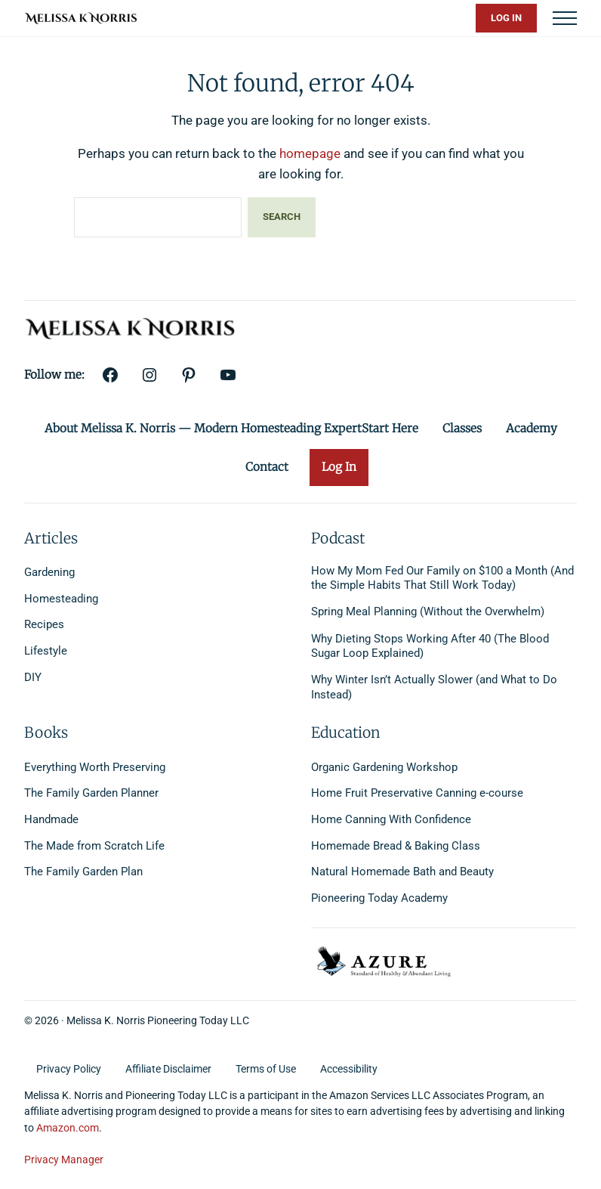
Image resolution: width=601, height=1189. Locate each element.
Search (281, 216)
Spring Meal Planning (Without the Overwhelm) (427, 611)
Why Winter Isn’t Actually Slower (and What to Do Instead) (434, 687)
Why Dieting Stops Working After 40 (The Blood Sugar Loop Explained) (430, 646)
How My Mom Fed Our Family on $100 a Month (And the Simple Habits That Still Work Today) (442, 578)
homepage (310, 153)
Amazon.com (67, 1128)
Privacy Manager (63, 1159)
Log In (506, 17)
